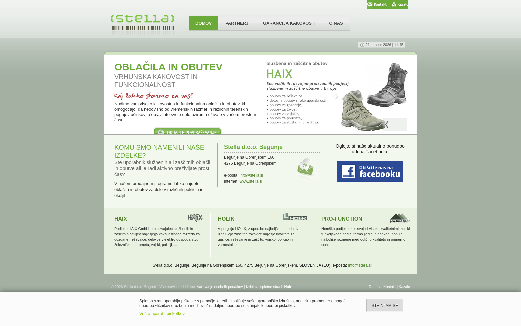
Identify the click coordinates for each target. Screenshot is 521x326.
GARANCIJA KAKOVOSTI (289, 23)
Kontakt (389, 287)
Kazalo (404, 287)
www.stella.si (251, 181)
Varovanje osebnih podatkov (220, 287)
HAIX (120, 219)
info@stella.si (251, 175)
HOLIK (226, 219)
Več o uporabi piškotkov (162, 313)
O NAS (336, 23)
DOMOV (203, 23)
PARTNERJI (237, 23)
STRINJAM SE (385, 305)
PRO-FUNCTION (341, 219)
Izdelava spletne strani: (269, 287)
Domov (374, 287)
